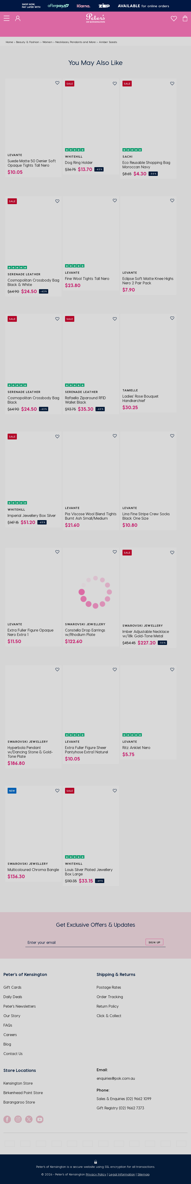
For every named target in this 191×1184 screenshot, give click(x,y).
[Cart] (185, 18)
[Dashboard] (18, 18)
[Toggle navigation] (6, 18)
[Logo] (95, 18)
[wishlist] (174, 17)
